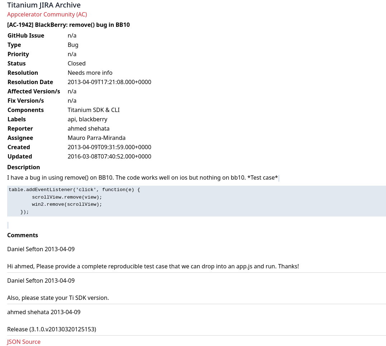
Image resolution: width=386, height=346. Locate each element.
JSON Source (23, 342)
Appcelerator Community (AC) (47, 14)
